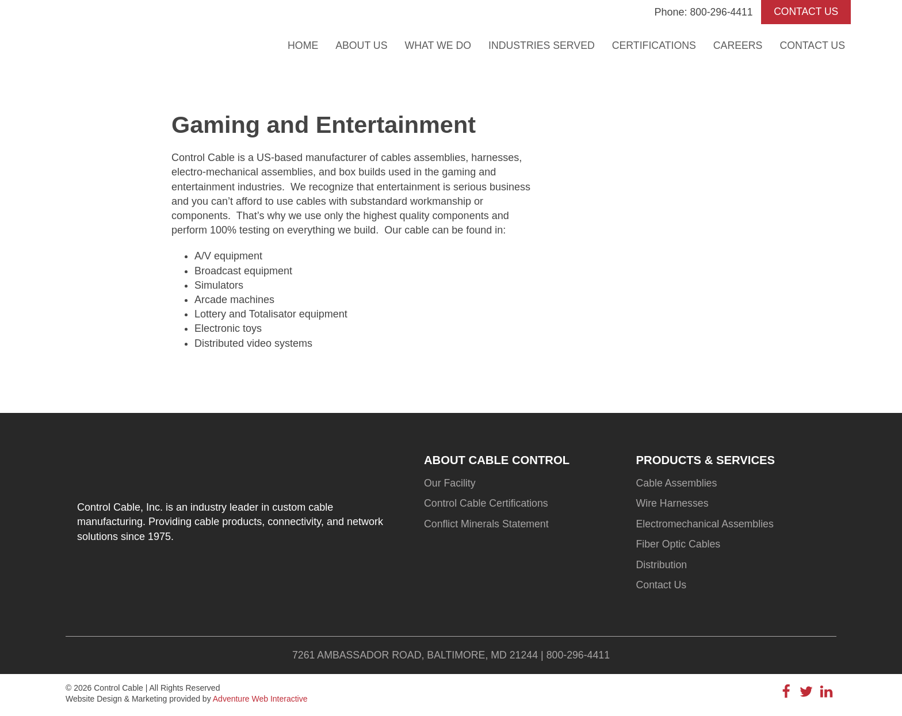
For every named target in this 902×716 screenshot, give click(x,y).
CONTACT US (804, 12)
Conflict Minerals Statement (487, 525)
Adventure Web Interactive (260, 701)
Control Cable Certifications (487, 504)
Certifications (651, 45)
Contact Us (812, 45)
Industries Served (538, 45)
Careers (737, 45)
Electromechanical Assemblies (706, 525)
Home (296, 45)
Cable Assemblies (677, 483)
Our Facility (450, 483)
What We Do (432, 45)
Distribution (662, 566)
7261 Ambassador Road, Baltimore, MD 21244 (415, 657)
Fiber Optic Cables (679, 546)
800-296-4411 (718, 12)
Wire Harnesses (673, 504)
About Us (355, 45)
